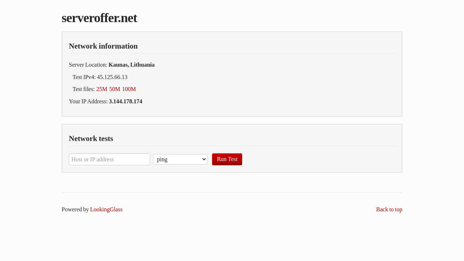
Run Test (227, 159)
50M (114, 89)
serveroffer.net (99, 18)
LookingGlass (106, 209)
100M (129, 89)
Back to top (389, 209)
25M (101, 89)
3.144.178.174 (125, 101)
